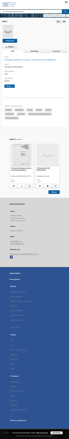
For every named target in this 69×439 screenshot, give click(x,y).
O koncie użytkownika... (18, 391)
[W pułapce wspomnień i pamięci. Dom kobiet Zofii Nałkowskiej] (8, 31)
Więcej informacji (42, 433)
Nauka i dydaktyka (16, 296)
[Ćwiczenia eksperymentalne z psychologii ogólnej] (21, 155)
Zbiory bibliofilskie (16, 311)
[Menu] (66, 2)
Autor (12, 345)
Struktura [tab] (56, 51)
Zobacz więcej (15, 327)
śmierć (29, 110)
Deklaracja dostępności (18, 410)
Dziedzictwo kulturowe (18, 292)
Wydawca (13, 354)
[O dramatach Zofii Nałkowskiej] (47, 155)
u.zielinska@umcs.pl (17, 244)
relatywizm (10, 114)
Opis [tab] (12, 51)
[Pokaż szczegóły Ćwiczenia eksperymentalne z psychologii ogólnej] (29, 186)
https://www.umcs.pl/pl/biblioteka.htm (24, 254)
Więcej (54, 192)
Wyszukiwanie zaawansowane (54, 15)
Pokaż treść (10, 41)
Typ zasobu (14, 359)
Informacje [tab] (34, 51)
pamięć (48, 110)
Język (12, 364)
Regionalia (13, 306)
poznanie (21, 114)
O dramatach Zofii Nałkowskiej (43, 169)
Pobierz (9, 46)
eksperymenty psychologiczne (40, 114)
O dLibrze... (14, 400)
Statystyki (13, 405)
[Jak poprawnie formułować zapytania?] (67, 15)
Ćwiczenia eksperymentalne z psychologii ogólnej (21, 169)
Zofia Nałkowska (12, 118)
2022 (6, 74)
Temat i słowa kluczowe (18, 350)
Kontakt (12, 396)
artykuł (7, 81)
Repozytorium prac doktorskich (21, 301)
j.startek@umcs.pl (16, 241)
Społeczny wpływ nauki (18, 320)
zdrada (38, 110)
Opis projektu (14, 382)
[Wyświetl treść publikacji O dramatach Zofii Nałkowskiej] (48, 186)
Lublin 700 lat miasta (17, 315)
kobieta (8, 110)
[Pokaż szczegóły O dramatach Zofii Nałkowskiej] (55, 186)
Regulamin (14, 386)
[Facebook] (11, 257)
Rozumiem (56, 433)
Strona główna (14, 279)
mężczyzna (19, 110)
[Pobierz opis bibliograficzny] (14, 186)
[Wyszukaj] (65, 11)
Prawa (12, 368)
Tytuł (12, 340)
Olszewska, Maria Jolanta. (13, 67)
